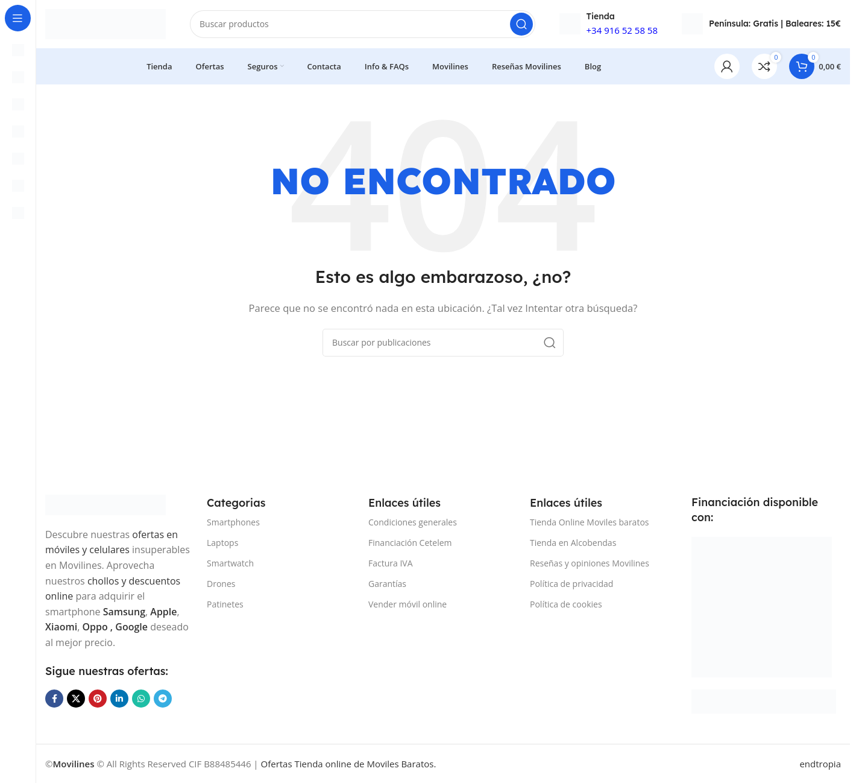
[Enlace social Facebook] (54, 698)
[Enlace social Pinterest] (98, 698)
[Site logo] (105, 23)
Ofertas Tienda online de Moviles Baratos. (348, 764)
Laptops (222, 542)
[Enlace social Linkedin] (119, 698)
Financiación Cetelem (410, 542)
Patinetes (225, 604)
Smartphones (233, 521)
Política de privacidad (571, 583)
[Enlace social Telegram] (163, 698)
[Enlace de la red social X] (76, 698)
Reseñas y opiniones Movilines (589, 563)
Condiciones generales (412, 521)
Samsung (124, 611)
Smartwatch (230, 563)
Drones (221, 583)
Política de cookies (566, 604)
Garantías (387, 583)
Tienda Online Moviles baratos (589, 521)
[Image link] (105, 504)
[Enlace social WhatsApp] (141, 698)
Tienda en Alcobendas (573, 542)
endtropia (820, 764)
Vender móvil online (407, 604)
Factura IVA (390, 563)
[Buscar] (362, 24)
